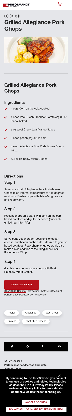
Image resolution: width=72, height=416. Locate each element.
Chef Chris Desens (15, 291)
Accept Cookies (36, 402)
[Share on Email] (17, 16)
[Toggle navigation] (67, 5)
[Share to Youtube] (59, 346)
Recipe (12, 313)
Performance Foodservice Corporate (25, 365)
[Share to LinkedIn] (43, 346)
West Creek (52, 313)
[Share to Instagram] (27, 346)
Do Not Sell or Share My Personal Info (36, 409)
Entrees (12, 321)
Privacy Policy (44, 385)
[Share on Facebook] (6, 16)
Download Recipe (21, 285)
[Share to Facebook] (12, 346)
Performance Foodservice (16, 5)
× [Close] (59, 376)
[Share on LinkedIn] (12, 16)
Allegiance (30, 313)
